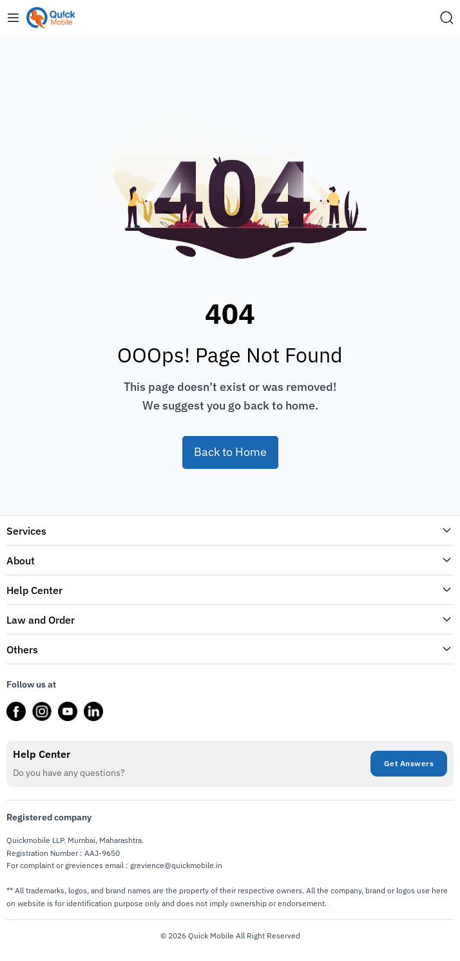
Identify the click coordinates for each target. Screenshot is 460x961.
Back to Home (230, 451)
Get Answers (409, 763)
